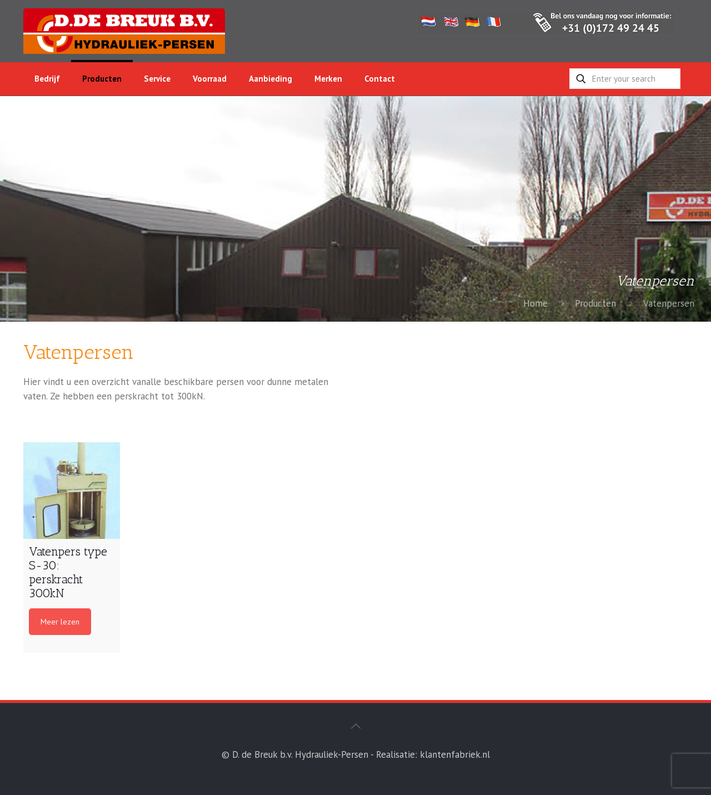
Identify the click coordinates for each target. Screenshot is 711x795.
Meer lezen (60, 622)
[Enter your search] (624, 78)
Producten (595, 303)
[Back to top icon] (355, 726)
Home (535, 303)
